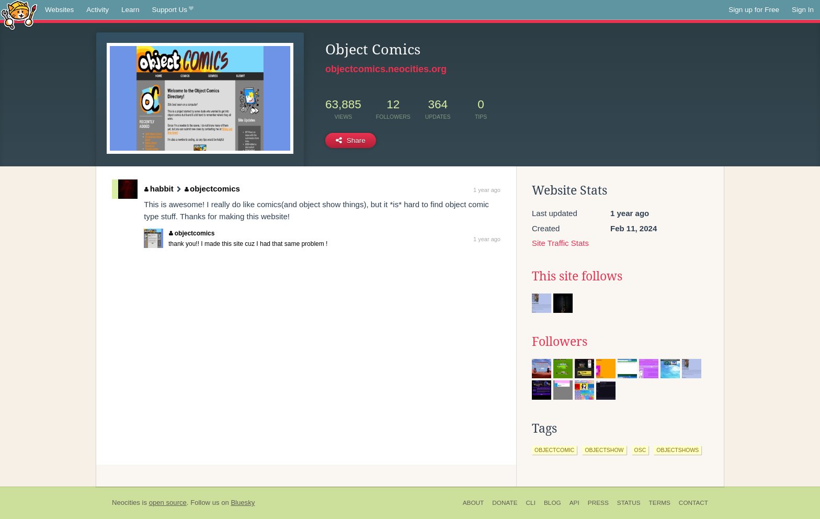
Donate (504, 502)
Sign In (803, 10)
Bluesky (243, 502)
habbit (159, 188)
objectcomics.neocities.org (386, 69)
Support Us (172, 10)
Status (629, 502)
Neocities (126, 502)
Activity (97, 10)
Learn (130, 10)
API (574, 502)
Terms (659, 502)
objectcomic (554, 450)
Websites (59, 10)
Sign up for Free (753, 10)
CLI (531, 502)
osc (640, 450)
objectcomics (212, 188)
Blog (552, 502)
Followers (559, 341)
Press (598, 502)
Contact (693, 502)
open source (168, 502)
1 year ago (486, 190)
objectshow (604, 450)
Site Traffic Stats (560, 243)
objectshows (677, 450)
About (473, 502)
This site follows (577, 276)
